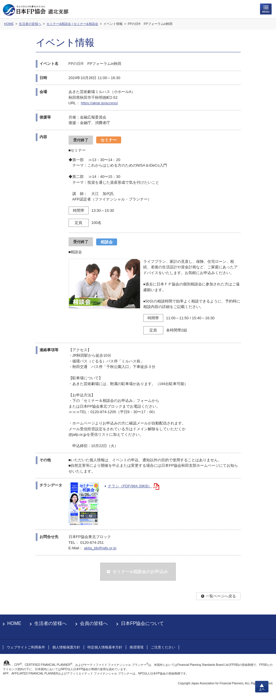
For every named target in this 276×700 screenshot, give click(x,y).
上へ (262, 687)
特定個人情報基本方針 (104, 647)
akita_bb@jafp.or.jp (100, 548)
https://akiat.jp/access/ (99, 103)
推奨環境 (137, 647)
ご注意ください (163, 647)
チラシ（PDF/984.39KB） (130, 486)
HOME (14, 623)
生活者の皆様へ (50, 623)
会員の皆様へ (94, 623)
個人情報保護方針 (66, 647)
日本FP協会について (142, 623)
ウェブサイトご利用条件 (26, 647)
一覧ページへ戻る (221, 596)
